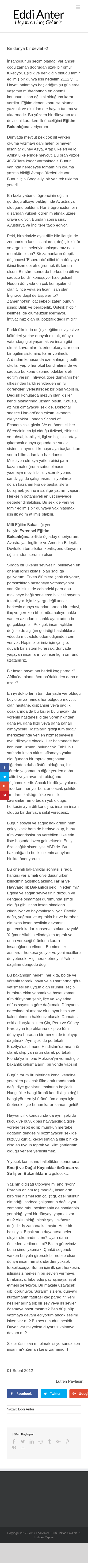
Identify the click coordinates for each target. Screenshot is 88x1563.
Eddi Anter (26, 1409)
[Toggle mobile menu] (78, 7)
